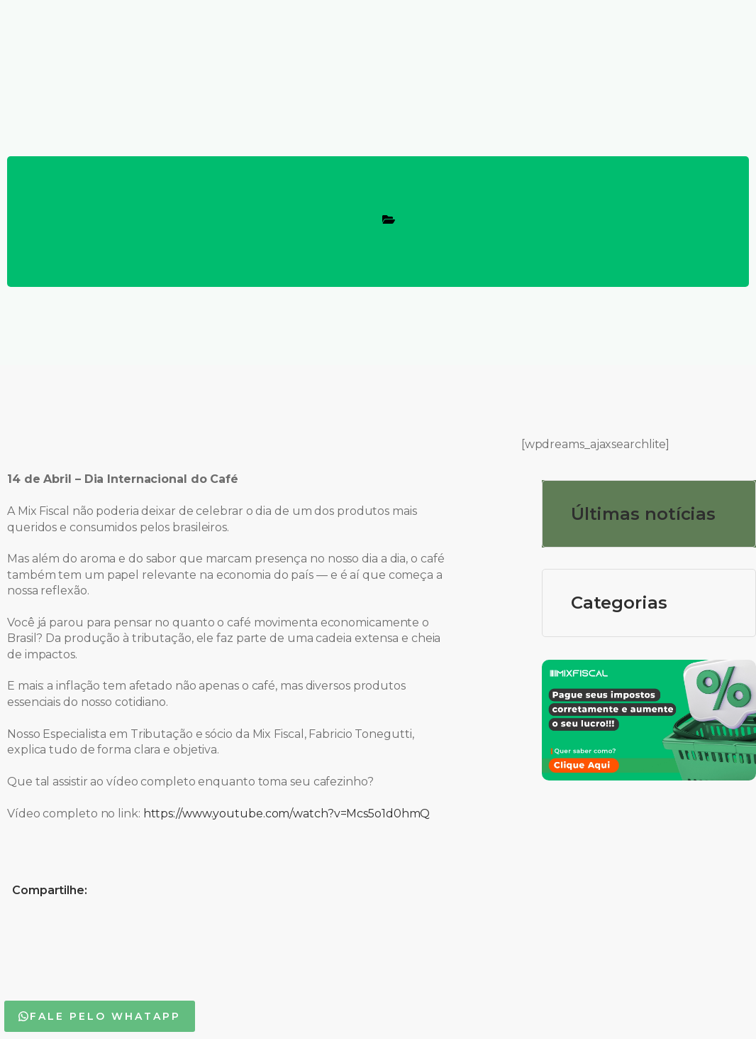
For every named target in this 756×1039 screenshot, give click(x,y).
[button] (99, 1016)
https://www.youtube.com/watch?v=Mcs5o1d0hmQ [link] (286, 813)
